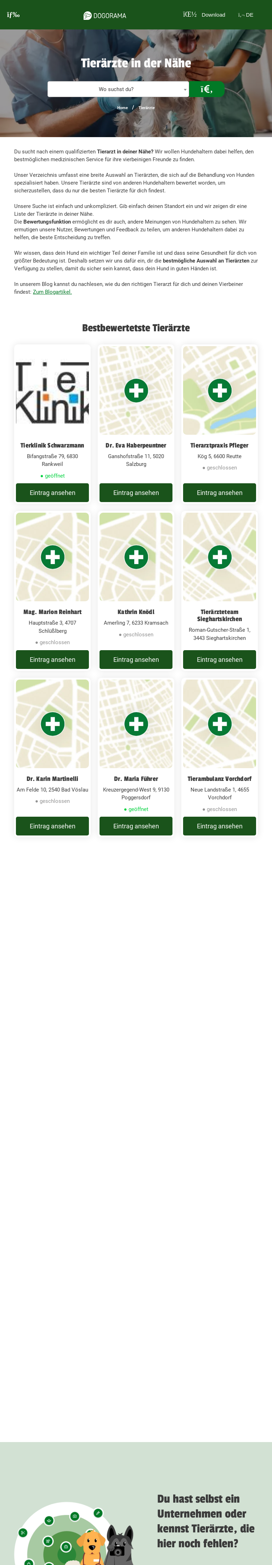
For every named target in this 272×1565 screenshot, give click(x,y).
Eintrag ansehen (52, 497)
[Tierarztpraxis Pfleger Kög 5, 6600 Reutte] (219, 429)
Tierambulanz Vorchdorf (219, 798)
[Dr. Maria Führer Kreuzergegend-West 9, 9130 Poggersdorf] (136, 781)
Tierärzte (146, 108)
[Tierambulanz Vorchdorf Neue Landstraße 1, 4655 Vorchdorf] (219, 781)
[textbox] (118, 89)
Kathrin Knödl (136, 621)
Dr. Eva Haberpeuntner (136, 445)
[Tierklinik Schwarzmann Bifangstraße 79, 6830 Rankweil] (52, 429)
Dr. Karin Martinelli (53, 798)
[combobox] (118, 89)
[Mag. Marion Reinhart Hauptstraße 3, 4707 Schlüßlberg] (52, 605)
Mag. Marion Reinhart (52, 621)
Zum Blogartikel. (52, 292)
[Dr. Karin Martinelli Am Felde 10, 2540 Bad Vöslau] (52, 781)
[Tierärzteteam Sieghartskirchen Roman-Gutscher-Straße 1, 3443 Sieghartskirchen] (219, 605)
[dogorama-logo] (101, 14)
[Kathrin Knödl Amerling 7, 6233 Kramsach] (136, 605)
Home (122, 108)
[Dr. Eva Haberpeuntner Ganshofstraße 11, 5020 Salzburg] (136, 429)
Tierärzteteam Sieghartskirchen (219, 625)
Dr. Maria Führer (136, 798)
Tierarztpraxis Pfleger (219, 445)
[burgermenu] (13, 14)
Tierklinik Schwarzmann (52, 445)
